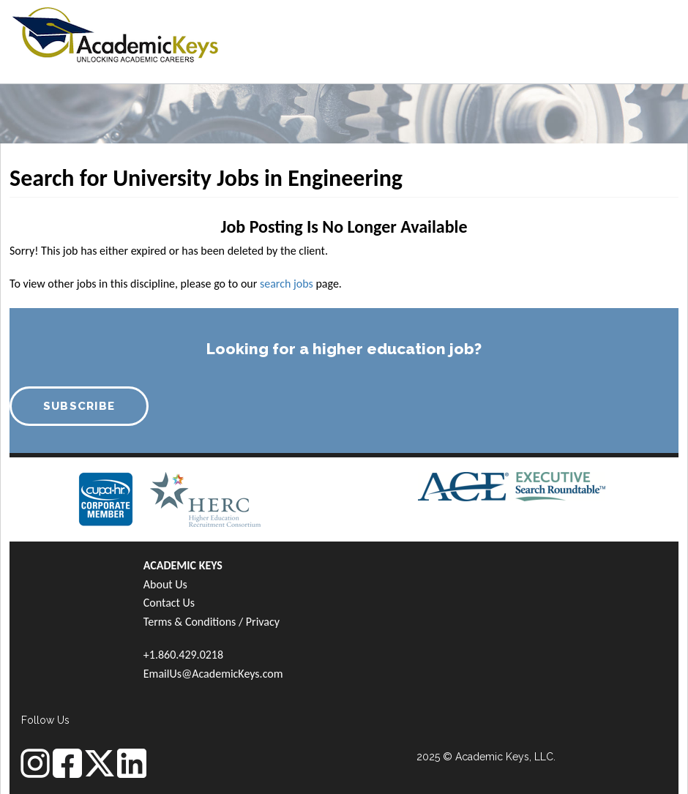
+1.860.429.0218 (183, 655)
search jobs (286, 284)
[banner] (115, 33)
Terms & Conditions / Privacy (211, 622)
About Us (165, 584)
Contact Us (169, 603)
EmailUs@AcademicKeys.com (213, 674)
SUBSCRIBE (79, 406)
